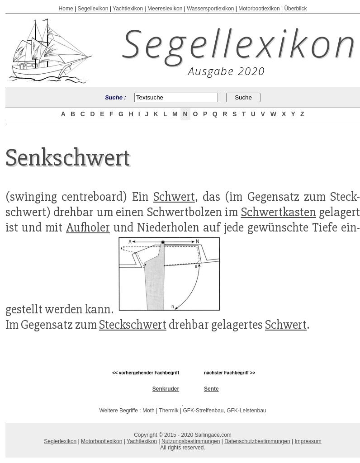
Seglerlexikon (60, 441)
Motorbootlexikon (258, 8)
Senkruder (165, 389)
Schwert (174, 196)
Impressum (307, 441)
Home (66, 8)
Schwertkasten (278, 212)
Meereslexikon (164, 8)
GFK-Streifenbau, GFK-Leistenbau (224, 410)
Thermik (168, 410)
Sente (211, 389)
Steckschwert (132, 324)
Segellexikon (92, 8)
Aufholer (88, 227)
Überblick (295, 8)
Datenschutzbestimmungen (257, 441)
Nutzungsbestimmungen (190, 441)
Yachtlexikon (128, 8)
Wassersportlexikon (210, 8)
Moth (148, 410)
